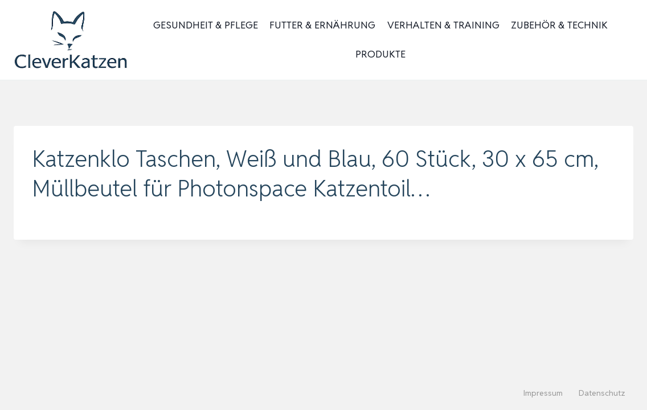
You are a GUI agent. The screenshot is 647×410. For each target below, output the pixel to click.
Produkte (380, 54)
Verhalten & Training (443, 25)
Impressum (543, 393)
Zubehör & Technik (559, 25)
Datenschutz (602, 393)
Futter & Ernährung (322, 25)
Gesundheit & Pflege (205, 25)
